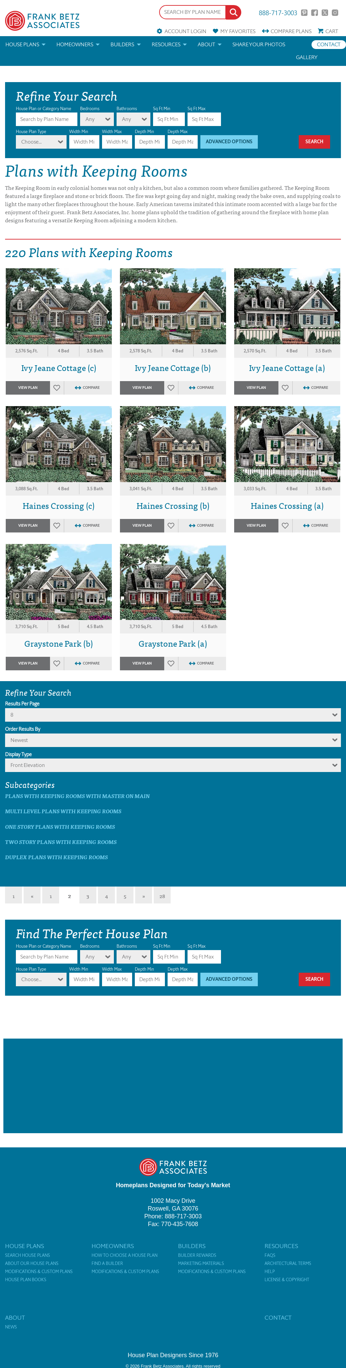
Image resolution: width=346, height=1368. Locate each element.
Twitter (325, 12)
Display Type (18, 754)
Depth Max (178, 131)
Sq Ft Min (161, 108)
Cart (331, 31)
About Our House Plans (31, 1263)
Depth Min (144, 131)
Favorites (237, 31)
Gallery (307, 57)
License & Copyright (287, 1280)
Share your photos (258, 44)
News (11, 1327)
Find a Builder (107, 1263)
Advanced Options (229, 142)
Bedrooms (89, 108)
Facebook (314, 12)
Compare (291, 31)
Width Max (112, 131)
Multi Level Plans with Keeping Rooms (63, 811)
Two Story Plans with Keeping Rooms (61, 842)
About (206, 44)
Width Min (78, 131)
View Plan (28, 387)
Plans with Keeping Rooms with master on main (77, 796)
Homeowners (74, 44)
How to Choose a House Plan (124, 1255)
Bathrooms (127, 108)
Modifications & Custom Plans (39, 1271)
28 (162, 895)
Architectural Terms (288, 1263)
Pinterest (304, 12)
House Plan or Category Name (43, 108)
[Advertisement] (173, 1086)
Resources (166, 44)
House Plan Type (31, 131)
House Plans (22, 44)
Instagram (335, 12)
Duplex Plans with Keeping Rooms (56, 857)
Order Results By (22, 729)
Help (270, 1271)
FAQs (270, 1255)
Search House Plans (27, 1255)
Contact (329, 44)
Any (90, 119)
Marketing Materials (201, 1263)
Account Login (185, 31)
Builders (122, 44)
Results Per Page (22, 703)
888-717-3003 (278, 12)
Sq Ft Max (196, 108)
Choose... (31, 141)
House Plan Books (25, 1280)
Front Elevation (27, 765)
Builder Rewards (197, 1255)
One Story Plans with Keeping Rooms (60, 826)
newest (19, 740)
